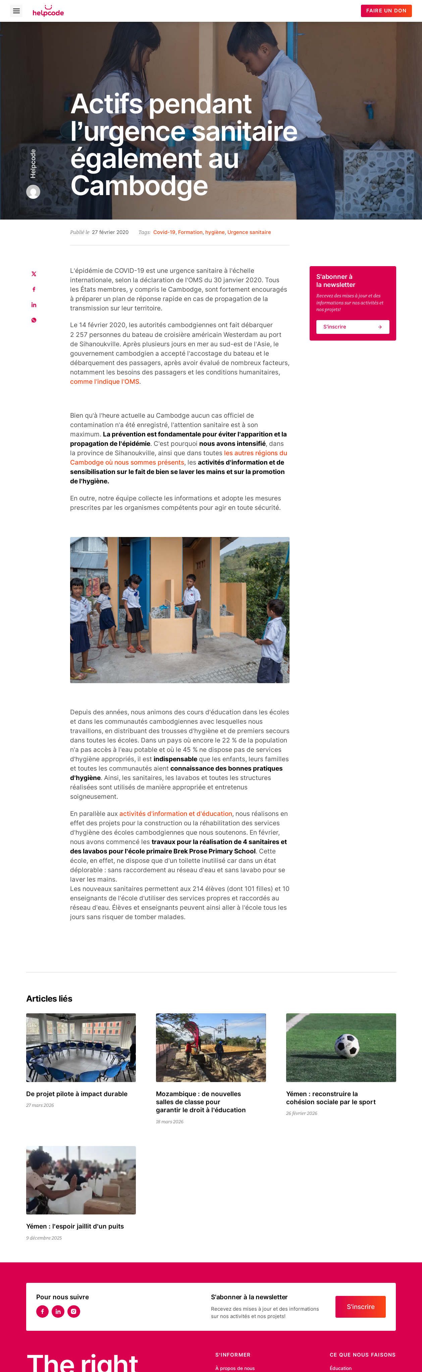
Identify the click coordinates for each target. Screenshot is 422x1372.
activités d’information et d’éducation (175, 814)
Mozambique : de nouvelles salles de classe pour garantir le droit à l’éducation (201, 1102)
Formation (190, 232)
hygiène (215, 232)
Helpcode (33, 164)
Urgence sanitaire (249, 232)
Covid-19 (164, 232)
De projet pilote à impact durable (76, 1094)
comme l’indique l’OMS (104, 381)
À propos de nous (235, 1368)
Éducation (341, 1368)
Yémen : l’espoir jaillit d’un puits (75, 1226)
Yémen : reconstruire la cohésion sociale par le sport (331, 1098)
